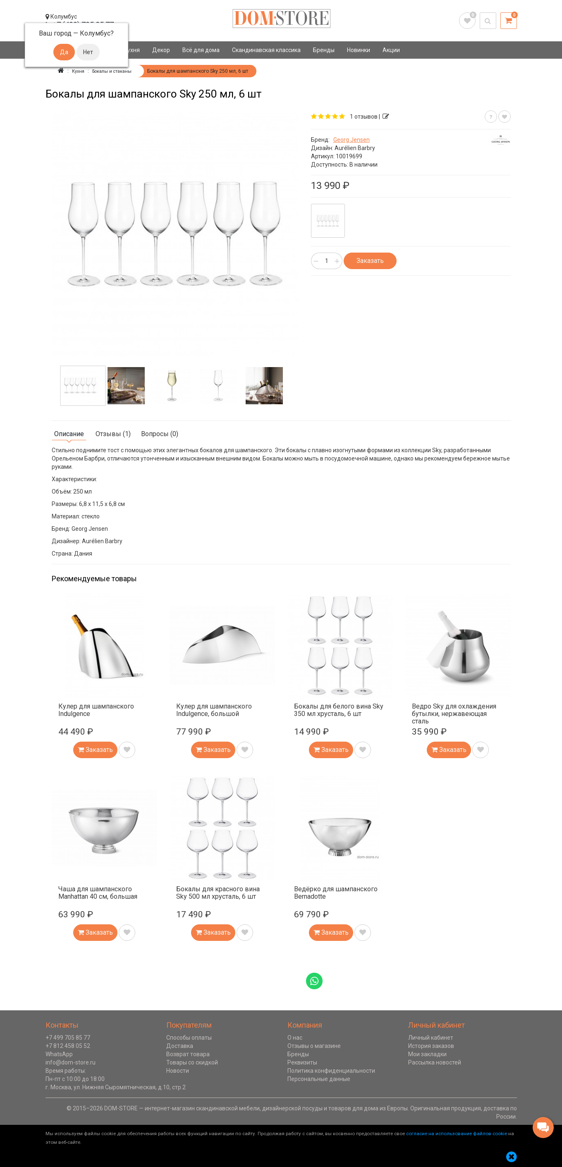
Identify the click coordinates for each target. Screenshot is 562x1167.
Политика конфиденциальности (331, 1070)
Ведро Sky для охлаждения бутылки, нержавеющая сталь (454, 713)
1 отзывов (364, 116)
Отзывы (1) (113, 433)
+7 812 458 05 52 (67, 1045)
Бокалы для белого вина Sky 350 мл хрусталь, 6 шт (338, 709)
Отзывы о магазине (314, 1045)
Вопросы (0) (159, 433)
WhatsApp (59, 1053)
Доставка (179, 1045)
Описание (69, 433)
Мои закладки (427, 1053)
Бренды (324, 50)
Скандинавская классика (266, 50)
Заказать (370, 260)
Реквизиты (302, 1062)
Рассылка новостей (434, 1062)
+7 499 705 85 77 (67, 1037)
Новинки (358, 50)
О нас (294, 1037)
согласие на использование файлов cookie (456, 1133)
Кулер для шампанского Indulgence (96, 709)
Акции (391, 50)
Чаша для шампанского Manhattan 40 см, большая (97, 892)
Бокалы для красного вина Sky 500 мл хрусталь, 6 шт (218, 892)
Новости (177, 1070)
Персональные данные (318, 1078)
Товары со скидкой (192, 1062)
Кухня (132, 50)
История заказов (431, 1045)
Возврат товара (188, 1053)
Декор (161, 50)
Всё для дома (201, 50)
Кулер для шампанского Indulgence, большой (214, 709)
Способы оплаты (189, 1037)
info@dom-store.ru (70, 1062)
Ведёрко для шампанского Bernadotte (336, 892)
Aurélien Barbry (355, 147)
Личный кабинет (430, 1037)
